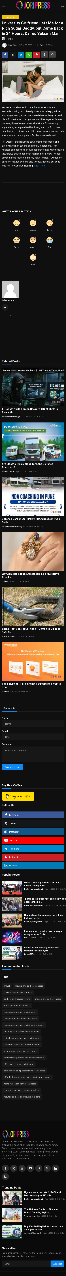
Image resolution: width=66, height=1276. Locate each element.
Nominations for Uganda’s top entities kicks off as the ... (43, 916)
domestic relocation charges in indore (21, 1090)
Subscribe (57, 1263)
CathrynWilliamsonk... (33, 1233)
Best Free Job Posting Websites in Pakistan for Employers (41, 949)
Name (5, 717)
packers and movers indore (17, 998)
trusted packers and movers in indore (21, 1031)
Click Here (39, 165)
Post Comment (12, 767)
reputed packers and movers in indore (22, 1096)
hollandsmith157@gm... (12, 416)
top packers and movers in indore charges (24, 1025)
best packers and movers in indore (20, 1018)
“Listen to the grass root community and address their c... (45, 900)
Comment (7, 744)
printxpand (6, 691)
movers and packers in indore (29, 985)
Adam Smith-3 (8, 636)
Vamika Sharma (8, 471)
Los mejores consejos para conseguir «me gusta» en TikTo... (43, 933)
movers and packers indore (48, 998)
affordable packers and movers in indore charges (27, 1077)
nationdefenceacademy (12, 526)
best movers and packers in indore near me (24, 1070)
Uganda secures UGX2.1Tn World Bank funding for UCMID (42, 1194)
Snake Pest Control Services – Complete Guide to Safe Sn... (31, 630)
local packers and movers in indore (20, 1051)
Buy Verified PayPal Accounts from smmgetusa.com (43, 1228)
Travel (7, 985)
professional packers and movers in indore (24, 1057)
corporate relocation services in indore (22, 1044)
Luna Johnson (30, 938)
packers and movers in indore (18, 992)
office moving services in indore (19, 1064)
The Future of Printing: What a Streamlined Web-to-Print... (32, 685)
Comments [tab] (9, 708)
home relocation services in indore (20, 1083)
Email (5, 731)
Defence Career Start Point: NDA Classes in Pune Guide (31, 520)
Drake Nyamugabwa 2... (34, 889)
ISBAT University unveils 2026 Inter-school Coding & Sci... (42, 884)
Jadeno (5, 581)
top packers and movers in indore (20, 1012)
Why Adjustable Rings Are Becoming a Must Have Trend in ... (30, 575)
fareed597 (28, 954)
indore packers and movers (17, 1005)
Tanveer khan (30, 1216)
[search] (62, 5)
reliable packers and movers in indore (22, 1038)
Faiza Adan (8, 300)
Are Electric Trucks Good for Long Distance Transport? (27, 466)
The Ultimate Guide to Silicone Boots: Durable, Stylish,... (41, 1211)
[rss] (5, 1176)
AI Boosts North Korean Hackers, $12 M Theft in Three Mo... (30, 411)
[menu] (4, 5)
